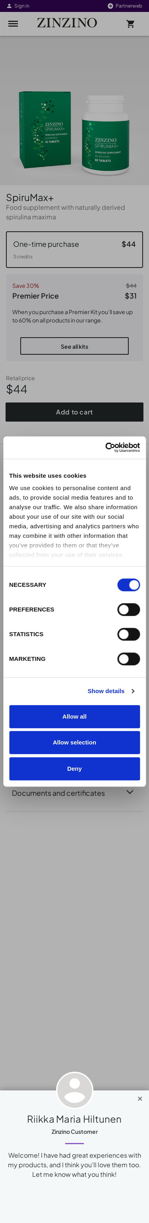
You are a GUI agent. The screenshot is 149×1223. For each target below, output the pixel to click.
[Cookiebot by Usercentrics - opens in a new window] (106, 447)
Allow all (74, 716)
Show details (106, 691)
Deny (74, 768)
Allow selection (74, 742)
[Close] (140, 1096)
